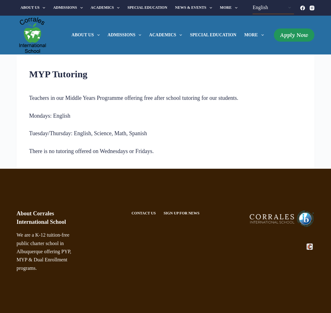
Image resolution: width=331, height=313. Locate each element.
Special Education (147, 7)
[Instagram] (312, 8)
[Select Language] (273, 8)
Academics (106, 8)
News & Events (195, 8)
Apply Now (294, 34)
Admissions (69, 8)
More (230, 8)
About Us (34, 8)
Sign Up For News (181, 213)
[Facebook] (302, 8)
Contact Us (143, 213)
